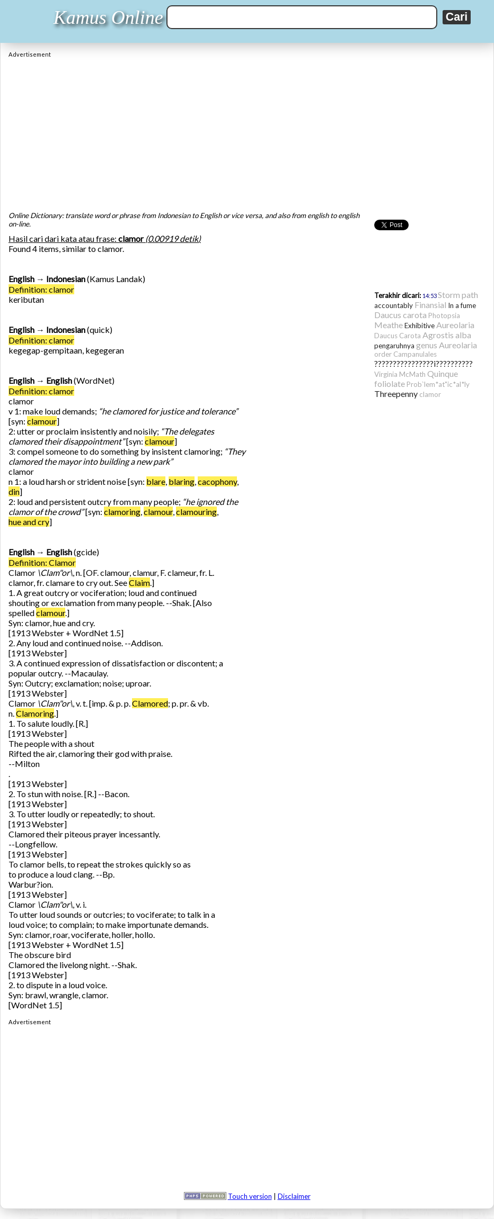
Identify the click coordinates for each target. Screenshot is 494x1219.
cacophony (217, 481)
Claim (139, 582)
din (14, 491)
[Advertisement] (247, 132)
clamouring (196, 512)
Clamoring (35, 713)
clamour (42, 421)
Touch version (250, 1196)
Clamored (150, 703)
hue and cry (28, 522)
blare (155, 481)
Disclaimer (294, 1196)
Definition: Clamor (42, 562)
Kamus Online (108, 17)
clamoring (122, 512)
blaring (182, 481)
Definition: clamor (41, 289)
